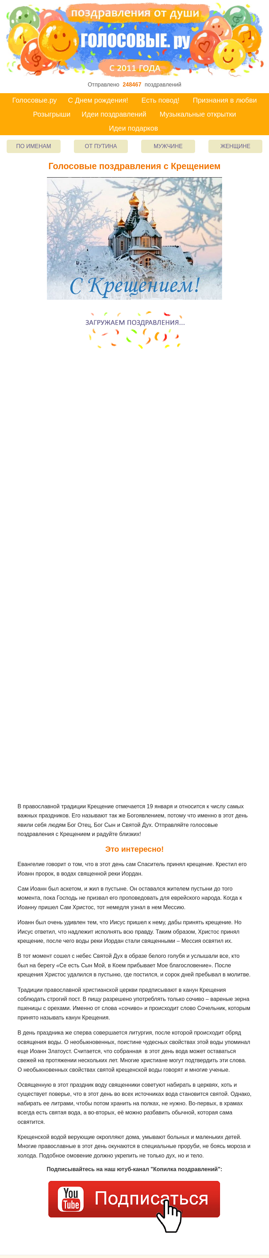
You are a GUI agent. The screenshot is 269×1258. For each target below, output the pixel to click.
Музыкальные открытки (198, 114)
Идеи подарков (133, 128)
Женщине (235, 146)
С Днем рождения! (98, 100)
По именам (33, 146)
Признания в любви (225, 100)
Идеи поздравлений (114, 114)
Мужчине (168, 146)
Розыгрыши (51, 114)
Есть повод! (161, 100)
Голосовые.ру (34, 100)
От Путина (101, 146)
